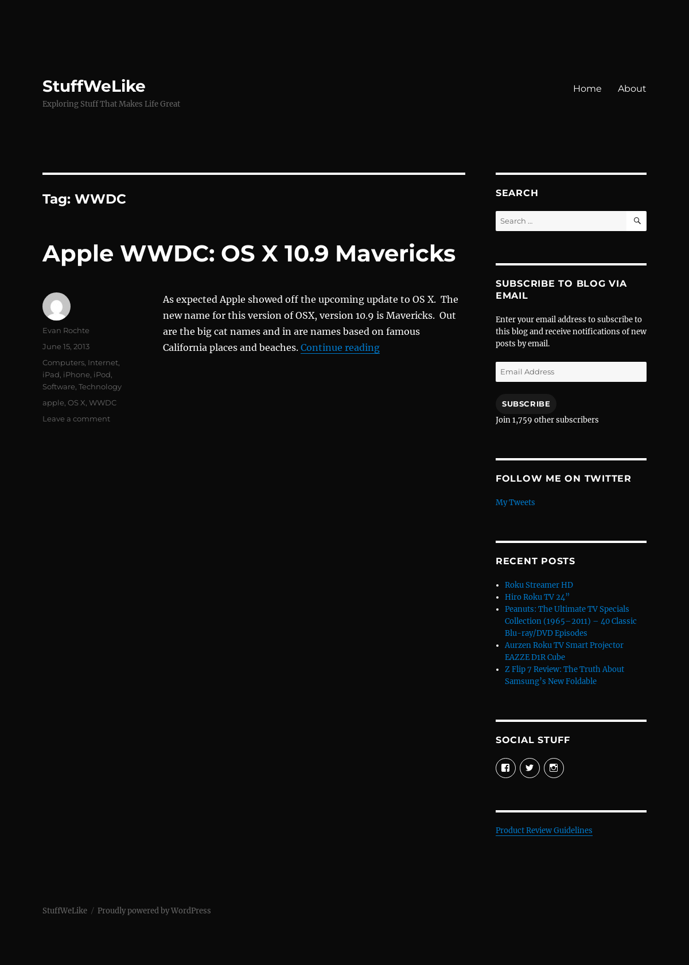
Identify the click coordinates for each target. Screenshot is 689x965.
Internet (103, 362)
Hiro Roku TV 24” (537, 597)
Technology (100, 386)
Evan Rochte (65, 330)
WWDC (102, 402)
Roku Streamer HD (539, 585)
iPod (102, 374)
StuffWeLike (94, 86)
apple (53, 402)
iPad (51, 374)
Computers (63, 362)
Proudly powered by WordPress (154, 911)
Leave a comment (76, 418)
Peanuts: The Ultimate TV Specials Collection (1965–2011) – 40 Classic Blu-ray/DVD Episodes (571, 621)
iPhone (76, 374)
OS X (76, 402)
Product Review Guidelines (544, 830)
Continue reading (340, 347)
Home (587, 88)
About (632, 88)
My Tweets (515, 502)
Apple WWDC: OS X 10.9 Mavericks (249, 253)
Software (58, 386)
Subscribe (526, 403)
